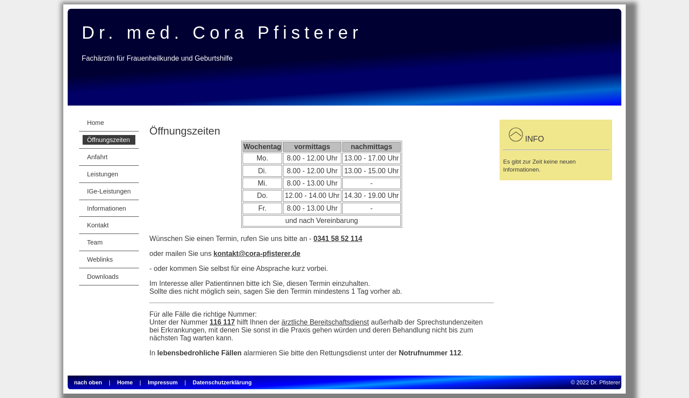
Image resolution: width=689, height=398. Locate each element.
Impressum (163, 382)
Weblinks (100, 259)
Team (95, 242)
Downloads (103, 276)
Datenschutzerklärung (222, 382)
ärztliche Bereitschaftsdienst (325, 322)
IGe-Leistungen (109, 191)
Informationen (106, 208)
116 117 (222, 322)
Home (95, 122)
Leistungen (102, 174)
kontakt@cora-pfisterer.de (257, 253)
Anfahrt (97, 157)
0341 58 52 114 (337, 238)
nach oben (88, 382)
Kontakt (98, 225)
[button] (516, 139)
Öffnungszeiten (108, 139)
